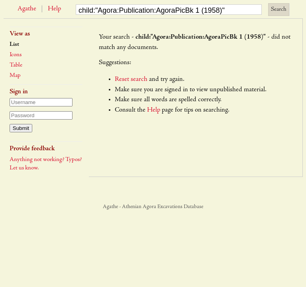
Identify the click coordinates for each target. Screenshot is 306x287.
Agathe (27, 9)
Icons (16, 55)
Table (16, 65)
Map (15, 76)
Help (54, 9)
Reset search (131, 79)
